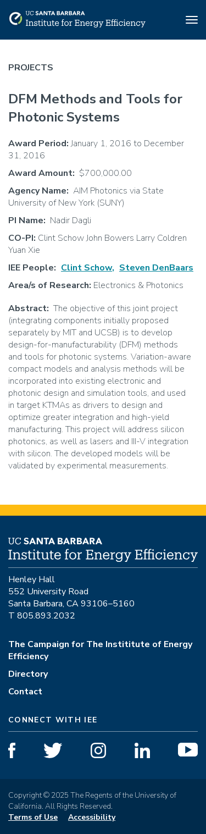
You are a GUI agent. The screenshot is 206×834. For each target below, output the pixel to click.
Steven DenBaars (156, 268)
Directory (28, 674)
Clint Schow (86, 268)
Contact (25, 692)
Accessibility (91, 817)
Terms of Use (33, 817)
